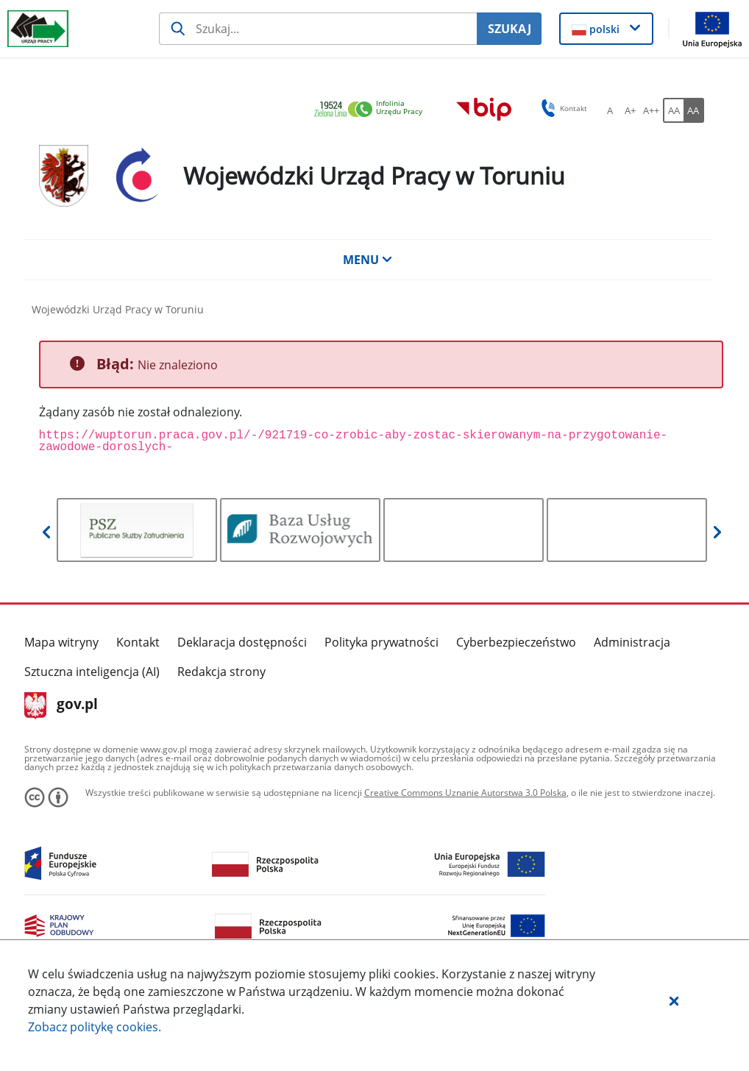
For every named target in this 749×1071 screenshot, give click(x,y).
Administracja (632, 642)
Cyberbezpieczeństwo (516, 642)
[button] (674, 1000)
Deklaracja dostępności (242, 642)
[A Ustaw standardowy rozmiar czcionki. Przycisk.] (610, 110)
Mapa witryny (61, 642)
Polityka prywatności (381, 642)
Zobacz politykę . (94, 1027)
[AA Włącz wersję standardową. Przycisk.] (673, 110)
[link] (372, 110)
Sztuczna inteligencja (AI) (92, 671)
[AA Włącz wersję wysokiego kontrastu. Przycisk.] (694, 110)
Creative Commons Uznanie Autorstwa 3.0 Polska (465, 792)
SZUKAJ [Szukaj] (509, 29)
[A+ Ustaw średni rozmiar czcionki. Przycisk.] (630, 110)
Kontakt (138, 642)
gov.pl (61, 705)
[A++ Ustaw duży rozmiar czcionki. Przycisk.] (651, 110)
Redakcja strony (221, 671)
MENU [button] (368, 260)
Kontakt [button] (561, 108)
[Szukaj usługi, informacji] (318, 29)
